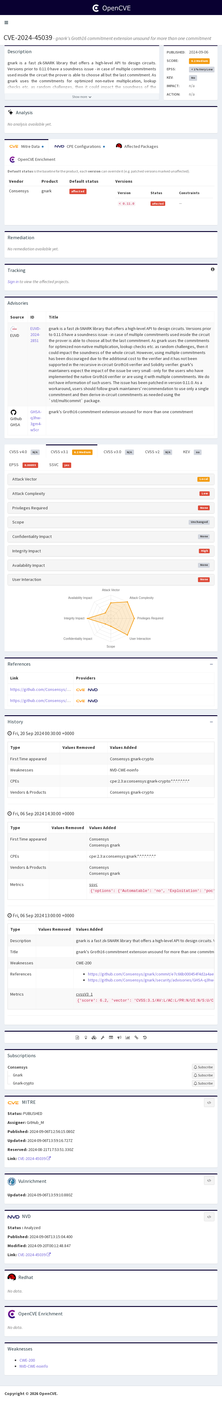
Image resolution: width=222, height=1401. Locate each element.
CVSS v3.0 (119, 452)
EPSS (23, 465)
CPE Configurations (80, 146)
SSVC (60, 465)
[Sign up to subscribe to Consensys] (203, 1067)
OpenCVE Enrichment (32, 160)
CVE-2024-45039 (28, 37)
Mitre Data (26, 146)
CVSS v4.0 (24, 452)
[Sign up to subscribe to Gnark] (203, 1075)
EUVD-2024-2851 (35, 334)
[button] (6, 22)
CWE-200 (27, 1360)
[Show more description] (82, 96)
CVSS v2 (158, 452)
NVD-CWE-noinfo (34, 1366)
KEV (192, 452)
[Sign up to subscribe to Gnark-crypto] (203, 1083)
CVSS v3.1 (72, 452)
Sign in (13, 281)
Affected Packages (137, 146)
